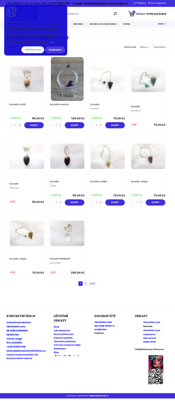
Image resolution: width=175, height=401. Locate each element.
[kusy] (16, 126)
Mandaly (78, 23)
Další (161, 23)
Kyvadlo (95, 104)
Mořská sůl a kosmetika (103, 23)
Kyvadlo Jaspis (139, 183)
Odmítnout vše (33, 49)
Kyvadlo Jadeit (99, 183)
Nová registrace (158, 3)
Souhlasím (55, 49)
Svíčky (126, 23)
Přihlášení (141, 3)
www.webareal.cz (99, 398)
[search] (115, 15)
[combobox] (145, 47)
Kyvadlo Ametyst (59, 104)
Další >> (93, 286)
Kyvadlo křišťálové (60, 260)
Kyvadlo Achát (18, 104)
